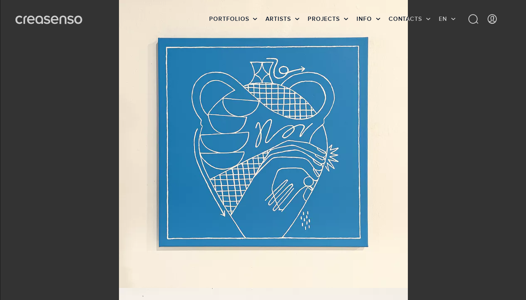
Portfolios (229, 18)
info (364, 18)
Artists (278, 18)
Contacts (405, 18)
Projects (324, 18)
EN (443, 18)
